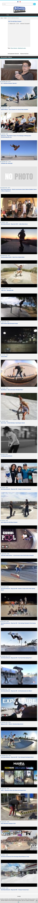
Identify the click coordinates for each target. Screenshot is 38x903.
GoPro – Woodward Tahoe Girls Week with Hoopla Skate (13, 790)
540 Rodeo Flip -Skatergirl (6, 163)
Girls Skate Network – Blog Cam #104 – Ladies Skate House (14, 224)
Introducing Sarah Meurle (6, 456)
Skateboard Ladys (22, 48)
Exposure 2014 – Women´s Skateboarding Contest (12, 724)
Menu (19, 15)
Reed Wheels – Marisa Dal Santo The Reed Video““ (12, 389)
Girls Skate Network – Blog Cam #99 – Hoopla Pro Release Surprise (16, 489)
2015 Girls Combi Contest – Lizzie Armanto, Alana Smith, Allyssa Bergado (17, 555)
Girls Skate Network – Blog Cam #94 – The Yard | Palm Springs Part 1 (16, 657)
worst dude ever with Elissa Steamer (9, 522)
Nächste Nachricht (24, 53)
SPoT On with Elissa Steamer (14, 21)
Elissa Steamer (14, 48)
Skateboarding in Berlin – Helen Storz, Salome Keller (13, 257)
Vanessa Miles (4, 356)
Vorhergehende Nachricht (13, 53)
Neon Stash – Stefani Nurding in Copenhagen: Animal (13, 422)
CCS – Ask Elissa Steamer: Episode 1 (9, 83)
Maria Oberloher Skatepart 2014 (8, 823)
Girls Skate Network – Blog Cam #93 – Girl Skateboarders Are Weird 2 (16, 690)
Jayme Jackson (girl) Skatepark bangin (9, 323)
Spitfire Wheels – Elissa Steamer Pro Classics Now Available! (14, 109)
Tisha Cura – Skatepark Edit (7, 290)
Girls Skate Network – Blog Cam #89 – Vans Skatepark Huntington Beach (17, 757)
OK (18, 902)
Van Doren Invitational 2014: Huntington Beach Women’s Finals (15, 856)
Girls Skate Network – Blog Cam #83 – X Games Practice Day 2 (15, 889)
